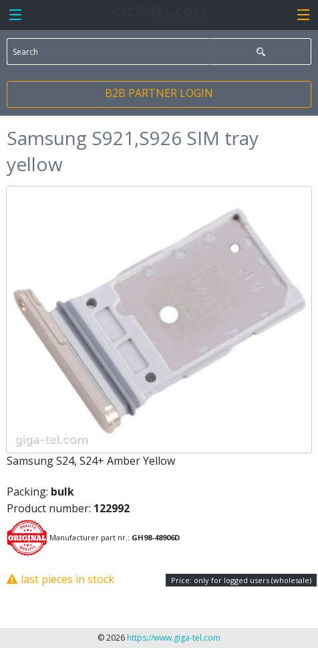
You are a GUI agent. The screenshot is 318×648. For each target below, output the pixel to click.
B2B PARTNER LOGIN (159, 93)
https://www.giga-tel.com (173, 637)
